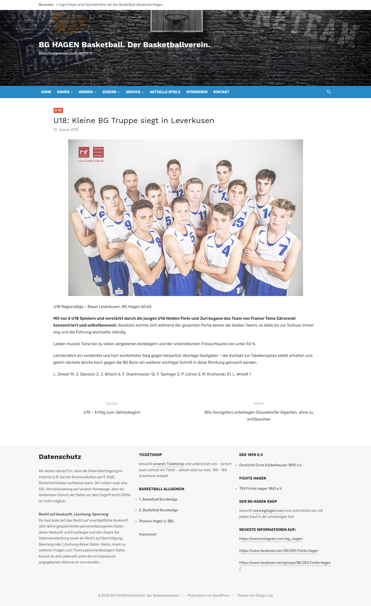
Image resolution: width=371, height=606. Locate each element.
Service (133, 92)
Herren (86, 92)
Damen (63, 92)
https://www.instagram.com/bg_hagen (271, 539)
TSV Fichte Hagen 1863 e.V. (260, 489)
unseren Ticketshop (168, 464)
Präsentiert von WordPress (209, 596)
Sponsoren (197, 92)
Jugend (109, 92)
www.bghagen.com (268, 511)
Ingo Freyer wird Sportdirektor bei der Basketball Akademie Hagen (111, 5)
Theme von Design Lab (255, 596)
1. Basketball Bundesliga (158, 499)
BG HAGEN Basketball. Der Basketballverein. (124, 44)
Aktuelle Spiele (165, 92)
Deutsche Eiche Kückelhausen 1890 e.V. (270, 465)
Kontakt (221, 92)
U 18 (58, 110)
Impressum (148, 534)
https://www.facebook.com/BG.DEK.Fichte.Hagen (278, 551)
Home (46, 92)
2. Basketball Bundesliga (158, 510)
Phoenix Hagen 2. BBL (156, 521)
